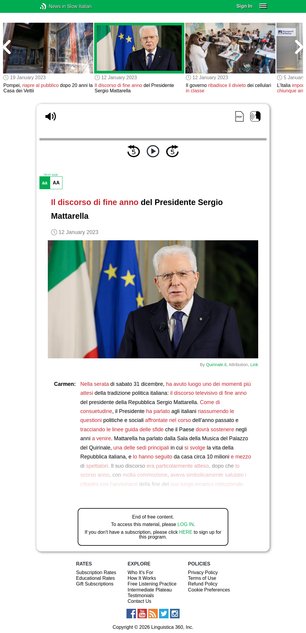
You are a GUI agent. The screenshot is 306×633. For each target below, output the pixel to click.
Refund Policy (203, 583)
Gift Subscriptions (94, 583)
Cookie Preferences (209, 589)
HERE (185, 532)
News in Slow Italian (52, 6)
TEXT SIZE (51, 174)
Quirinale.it (216, 364)
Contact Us (139, 601)
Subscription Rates (96, 572)
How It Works (142, 578)
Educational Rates (95, 578)
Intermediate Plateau (150, 589)
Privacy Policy (203, 572)
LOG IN (186, 524)
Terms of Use (202, 578)
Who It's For (140, 572)
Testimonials (141, 595)
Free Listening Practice (152, 583)
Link (254, 364)
